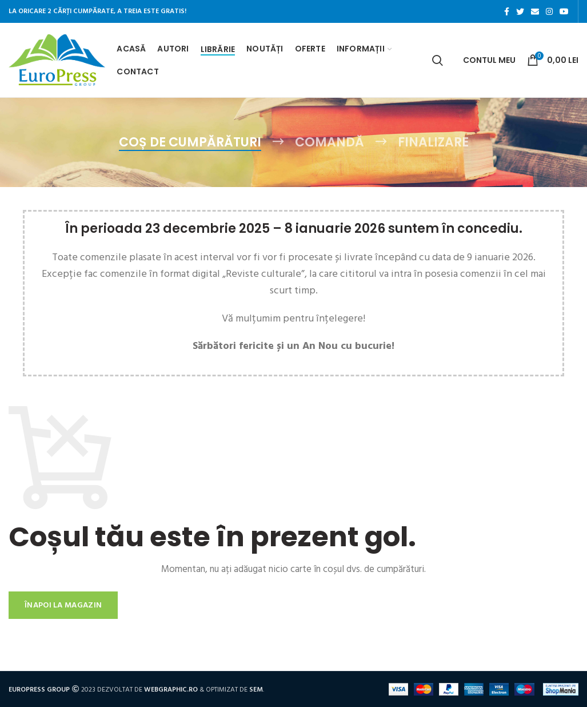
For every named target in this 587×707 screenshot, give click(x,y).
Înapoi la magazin (63, 604)
